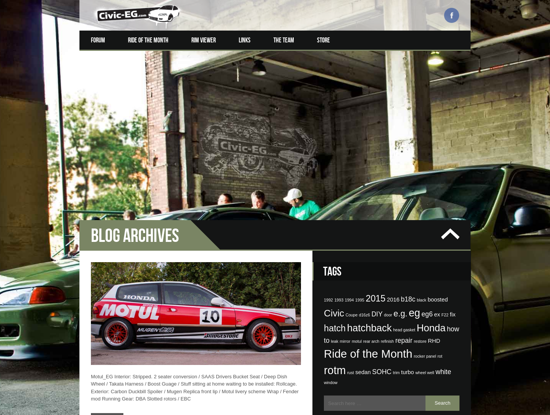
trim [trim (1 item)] (396, 302)
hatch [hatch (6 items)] (335, 258)
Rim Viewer (203, 40)
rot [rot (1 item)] (439, 286)
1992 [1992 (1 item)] (328, 230)
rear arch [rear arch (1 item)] (371, 271)
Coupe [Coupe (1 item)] (352, 245)
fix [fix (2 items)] (453, 245)
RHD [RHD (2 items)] (434, 271)
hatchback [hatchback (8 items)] (369, 258)
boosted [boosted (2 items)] (438, 230)
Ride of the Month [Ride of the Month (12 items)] (368, 283)
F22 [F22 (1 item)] (445, 245)
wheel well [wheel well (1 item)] (424, 302)
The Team (283, 40)
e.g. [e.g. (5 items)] (400, 243)
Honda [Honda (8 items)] (431, 258)
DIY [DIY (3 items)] (376, 244)
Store (323, 40)
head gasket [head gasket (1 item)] (404, 260)
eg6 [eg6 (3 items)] (427, 244)
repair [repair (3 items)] (403, 270)
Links (245, 40)
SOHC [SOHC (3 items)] (381, 302)
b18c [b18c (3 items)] (408, 229)
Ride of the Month (148, 40)
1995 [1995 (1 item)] (359, 230)
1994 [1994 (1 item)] (349, 230)
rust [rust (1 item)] (350, 302)
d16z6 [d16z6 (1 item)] (364, 245)
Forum (98, 40)
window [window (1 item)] (331, 312)
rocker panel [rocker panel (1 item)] (425, 286)
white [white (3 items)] (443, 302)
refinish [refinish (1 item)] (387, 271)
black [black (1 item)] (421, 230)
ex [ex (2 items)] (437, 245)
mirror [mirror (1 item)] (345, 271)
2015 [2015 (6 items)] (375, 228)
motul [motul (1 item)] (357, 271)
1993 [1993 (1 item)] (338, 230)
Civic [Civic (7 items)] (334, 243)
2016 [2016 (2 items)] (393, 230)
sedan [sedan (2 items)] (362, 302)
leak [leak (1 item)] (334, 271)
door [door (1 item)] (388, 245)
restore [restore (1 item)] (420, 271)
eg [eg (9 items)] (414, 243)
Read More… (109, 347)
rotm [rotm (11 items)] (335, 300)
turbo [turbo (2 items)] (407, 302)
